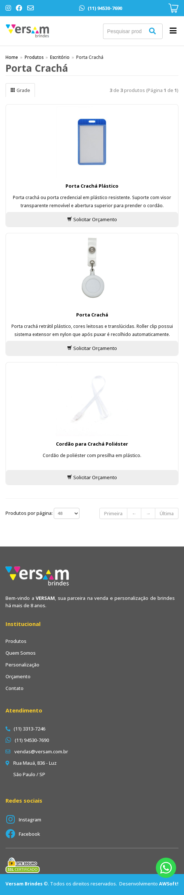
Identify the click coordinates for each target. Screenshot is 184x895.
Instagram (30, 819)
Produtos (34, 57)
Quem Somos (21, 653)
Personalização (22, 664)
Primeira (113, 513)
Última (167, 513)
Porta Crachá (92, 314)
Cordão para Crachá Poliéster (92, 444)
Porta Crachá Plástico (92, 186)
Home (12, 57)
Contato (15, 688)
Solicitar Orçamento (92, 219)
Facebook (29, 834)
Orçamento (18, 676)
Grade (20, 90)
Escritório (60, 57)
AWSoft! (168, 884)
